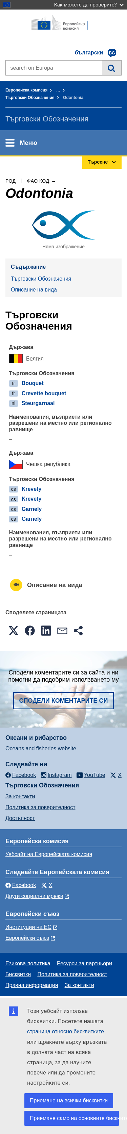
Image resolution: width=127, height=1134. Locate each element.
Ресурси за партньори (84, 963)
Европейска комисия (26, 90)
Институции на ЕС (28, 927)
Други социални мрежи (34, 896)
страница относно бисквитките (65, 1031)
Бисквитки (18, 974)
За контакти (20, 796)
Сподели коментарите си (63, 700)
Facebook (20, 885)
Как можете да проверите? (89, 4)
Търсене (111, 68)
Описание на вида (34, 290)
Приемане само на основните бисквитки (74, 1118)
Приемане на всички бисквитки (69, 1100)
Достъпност (20, 818)
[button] (13, 630)
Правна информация (31, 985)
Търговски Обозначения (30, 97)
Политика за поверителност (40, 807)
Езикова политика (27, 963)
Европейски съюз (27, 938)
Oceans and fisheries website (40, 748)
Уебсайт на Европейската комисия (48, 854)
